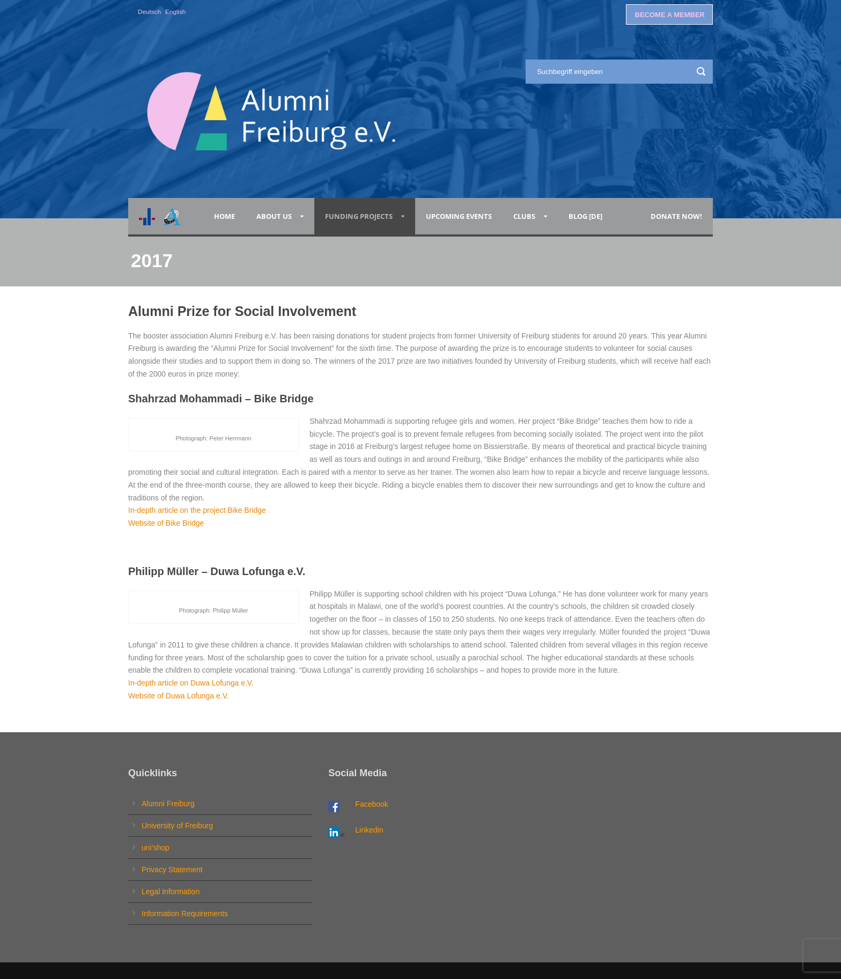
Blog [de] (585, 216)
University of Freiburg (177, 825)
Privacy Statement (172, 869)
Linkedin (369, 830)
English (175, 11)
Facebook (371, 804)
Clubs (524, 216)
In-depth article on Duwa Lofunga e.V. (191, 683)
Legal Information (171, 891)
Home (224, 216)
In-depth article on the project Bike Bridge (197, 510)
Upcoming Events (459, 216)
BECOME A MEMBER (670, 15)
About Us (274, 216)
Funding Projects (359, 216)
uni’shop (155, 847)
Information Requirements (185, 913)
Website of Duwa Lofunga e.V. (178, 695)
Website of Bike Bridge (166, 523)
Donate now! (676, 216)
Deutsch (149, 11)
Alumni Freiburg (168, 803)
